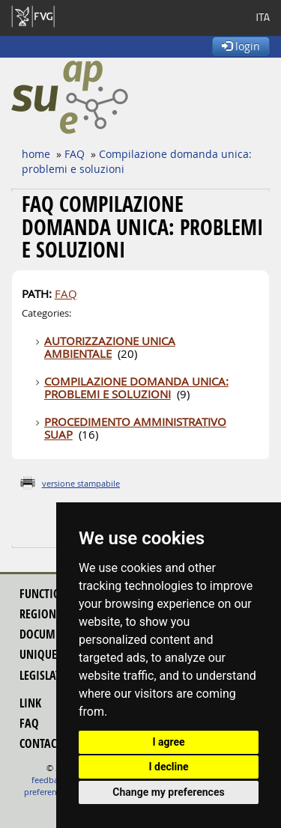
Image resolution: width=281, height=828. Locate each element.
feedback (49, 779)
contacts (43, 743)
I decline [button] (168, 767)
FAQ (74, 154)
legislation (49, 675)
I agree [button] (168, 742)
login (241, 46)
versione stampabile (81, 483)
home (36, 154)
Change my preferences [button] (168, 792)
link (30, 703)
